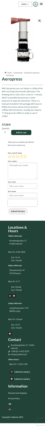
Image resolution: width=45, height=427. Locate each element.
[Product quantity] (6, 132)
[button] (41, 4)
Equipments (18, 73)
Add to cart (21, 132)
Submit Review (18, 211)
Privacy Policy (14, 398)
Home (9, 73)
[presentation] (22, 202)
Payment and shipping (17, 393)
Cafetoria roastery (22, 372)
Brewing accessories (31, 73)
